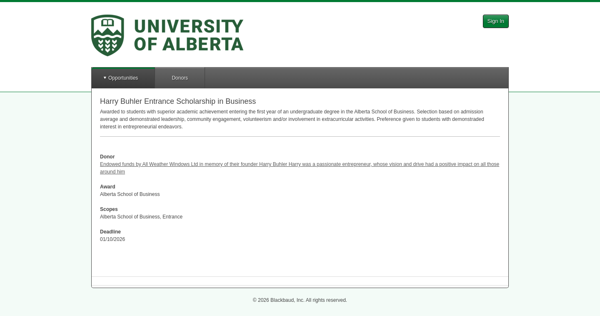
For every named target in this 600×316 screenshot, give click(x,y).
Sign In (496, 21)
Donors (180, 78)
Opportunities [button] (123, 78)
